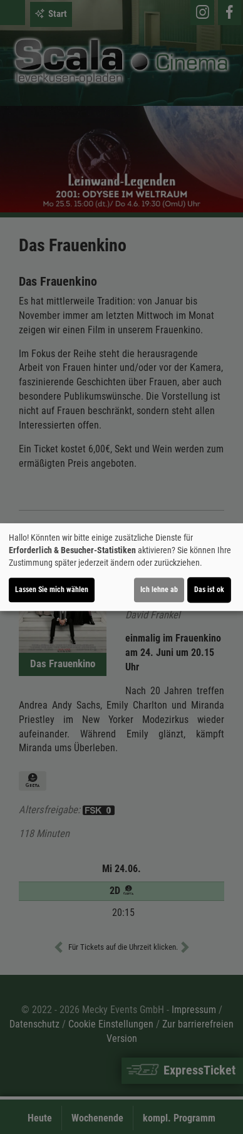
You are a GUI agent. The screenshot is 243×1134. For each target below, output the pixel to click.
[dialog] (121, 567)
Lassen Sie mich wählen (51, 589)
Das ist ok (209, 589)
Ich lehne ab (159, 589)
